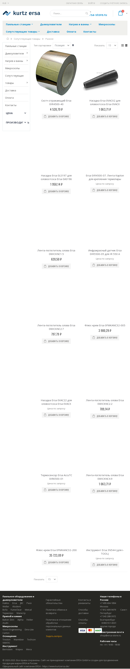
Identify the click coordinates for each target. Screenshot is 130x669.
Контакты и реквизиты (84, 381)
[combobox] (70, 13)
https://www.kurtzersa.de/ (55, 445)
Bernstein (8, 429)
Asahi (5, 402)
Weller (6, 385)
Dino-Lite (29, 409)
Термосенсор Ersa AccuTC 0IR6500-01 (56, 293)
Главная (8, 38)
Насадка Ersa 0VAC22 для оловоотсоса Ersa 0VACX (56, 255)
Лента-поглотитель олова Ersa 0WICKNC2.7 (56, 216)
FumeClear (16, 389)
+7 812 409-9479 (108, 389)
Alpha (20, 399)
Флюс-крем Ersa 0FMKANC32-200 (56, 329)
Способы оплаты (83, 401)
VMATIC (6, 422)
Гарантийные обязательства (54, 381)
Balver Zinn (8, 399)
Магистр (21, 392)
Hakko (6, 382)
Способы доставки (83, 391)
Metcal (28, 389)
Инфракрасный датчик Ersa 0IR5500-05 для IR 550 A (105, 178)
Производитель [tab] (17, 122)
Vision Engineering (12, 409)
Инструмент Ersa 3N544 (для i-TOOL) (105, 331)
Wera (29, 429)
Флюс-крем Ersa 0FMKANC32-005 (105, 215)
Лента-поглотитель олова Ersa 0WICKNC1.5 (56, 178)
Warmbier (19, 419)
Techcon (31, 419)
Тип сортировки (42, 45)
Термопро (8, 392)
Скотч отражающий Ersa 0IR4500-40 (56, 102)
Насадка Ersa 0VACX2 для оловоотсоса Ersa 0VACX (104, 102)
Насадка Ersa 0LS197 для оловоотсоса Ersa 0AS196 (56, 140)
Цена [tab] (9, 113)
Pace (29, 382)
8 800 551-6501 (109, 402)
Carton (6, 412)
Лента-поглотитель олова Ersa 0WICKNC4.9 (105, 293)
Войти (91, 3)
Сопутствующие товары (27, 39)
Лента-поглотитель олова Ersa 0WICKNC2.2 (105, 255)
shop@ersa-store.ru (92, 15)
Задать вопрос (54, 415)
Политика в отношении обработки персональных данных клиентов (58, 404)
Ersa (14, 382)
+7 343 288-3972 (108, 395)
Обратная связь (74, 3)
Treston (6, 419)
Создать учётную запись (113, 3)
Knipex (19, 429)
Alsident (16, 385)
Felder (30, 399)
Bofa (5, 389)
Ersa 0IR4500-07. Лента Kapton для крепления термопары (105, 140)
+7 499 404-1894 (108, 382)
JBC (21, 382)
